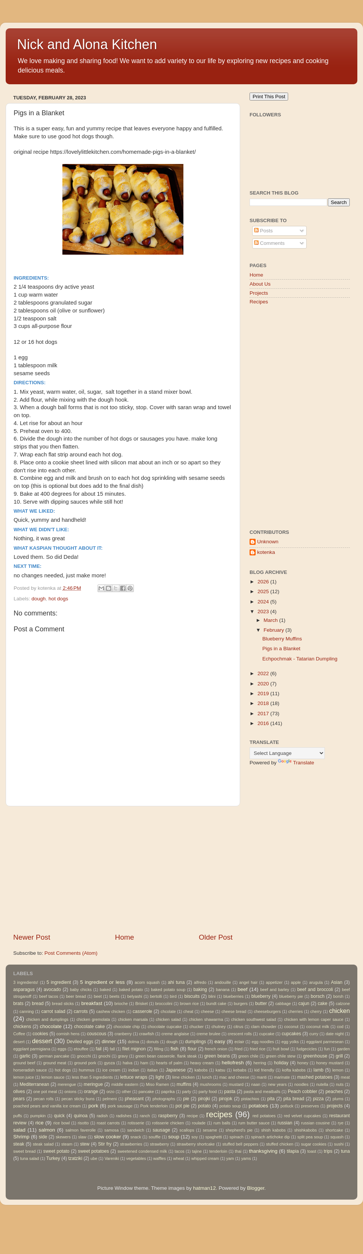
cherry (316, 1011)
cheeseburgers (267, 1011)
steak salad (43, 1144)
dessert (42, 1041)
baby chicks (81, 989)
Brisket (141, 1003)
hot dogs (58, 598)
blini (212, 996)
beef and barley (274, 989)
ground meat (54, 1063)
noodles (301, 1084)
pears (19, 1098)
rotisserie (136, 1123)
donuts (152, 1041)
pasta (230, 1091)
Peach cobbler (302, 1091)
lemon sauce (52, 1077)
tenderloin (218, 1151)
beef (242, 989)
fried (238, 1049)
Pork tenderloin (154, 1106)
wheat (178, 1158)
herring (259, 1063)
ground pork (85, 1063)
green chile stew (281, 1056)
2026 (264, 581)
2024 (264, 602)
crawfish (146, 1033)
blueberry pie (291, 996)
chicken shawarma (206, 1019)
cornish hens (67, 1033)
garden (343, 1049)
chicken (339, 1010)
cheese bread (234, 1011)
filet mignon (134, 1048)
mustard (236, 1084)
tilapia (293, 1151)
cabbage (283, 1003)
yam (230, 1158)
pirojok (226, 1098)
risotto (83, 1123)
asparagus (24, 989)
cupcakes (291, 1033)
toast (311, 1151)
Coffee (19, 1033)
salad (19, 1130)
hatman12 (204, 1188)
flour (192, 1048)
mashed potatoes (314, 1077)
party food (208, 1091)
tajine (197, 1151)
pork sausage (120, 1106)
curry (313, 1033)
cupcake (266, 1033)
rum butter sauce (254, 1123)
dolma (133, 1041)
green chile (248, 1056)
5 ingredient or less (102, 982)
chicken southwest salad (253, 1019)
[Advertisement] (123, 869)
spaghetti (213, 1137)
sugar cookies (313, 1144)
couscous (96, 1033)
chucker (196, 1026)
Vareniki (111, 1158)
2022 (264, 673)
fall (112, 1049)
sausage (161, 1130)
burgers (241, 1003)
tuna (345, 1151)
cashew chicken (110, 1011)
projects (335, 1106)
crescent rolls (240, 1033)
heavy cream (202, 1063)
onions (70, 1091)
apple (296, 982)
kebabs (240, 1070)
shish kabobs (273, 1130)
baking (200, 989)
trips (328, 1151)
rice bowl (61, 1123)
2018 (264, 703)
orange (91, 1091)
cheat (188, 1011)
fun (327, 1049)
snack (135, 1137)
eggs (61, 1049)
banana (223, 989)
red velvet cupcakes (302, 1115)
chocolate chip (126, 1026)
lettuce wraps (133, 1077)
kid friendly (264, 1070)
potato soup (230, 1106)
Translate (296, 762)
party (186, 1091)
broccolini (163, 1003)
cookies (40, 1033)
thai (238, 1151)
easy (219, 1041)
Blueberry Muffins (282, 639)
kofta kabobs (294, 1070)
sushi (338, 1144)
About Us (260, 284)
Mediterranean (34, 1084)
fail (99, 1048)
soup (173, 1137)
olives (19, 1091)
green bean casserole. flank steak (166, 1056)
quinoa (80, 1115)
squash (337, 1137)
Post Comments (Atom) (71, 953)
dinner (109, 1041)
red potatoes (264, 1115)
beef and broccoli (315, 989)
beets (114, 996)
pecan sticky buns (78, 1098)
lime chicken (183, 1077)
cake (322, 1003)
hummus (86, 1070)
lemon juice (23, 1077)
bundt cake (216, 1003)
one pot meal (45, 1091)
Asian (336, 982)
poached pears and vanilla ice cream (47, 1106)
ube (93, 1158)
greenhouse (315, 1056)
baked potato (131, 989)
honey (302, 1063)
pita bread (294, 1098)
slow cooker (107, 1137)
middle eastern (124, 1084)
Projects (259, 293)
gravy (123, 1056)
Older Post (216, 937)
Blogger (255, 1188)
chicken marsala (133, 1019)
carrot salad (53, 1011)
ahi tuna (176, 982)
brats (18, 1003)
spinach (237, 1137)
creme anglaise (175, 1033)
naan (255, 1084)
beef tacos (48, 996)
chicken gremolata (93, 1019)
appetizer (274, 982)
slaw (82, 1137)
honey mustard (329, 1063)
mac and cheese (234, 1077)
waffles (159, 1158)
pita (271, 1098)
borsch (317, 996)
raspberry (167, 1115)
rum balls (222, 1123)
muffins (184, 1084)
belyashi (134, 996)
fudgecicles (306, 1049)
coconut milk (317, 1026)
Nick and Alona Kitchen (87, 44)
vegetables (136, 1158)
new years (277, 1084)
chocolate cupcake (164, 1026)
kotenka (266, 552)
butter (261, 1003)
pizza (318, 1098)
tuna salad (29, 1158)
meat (345, 1077)
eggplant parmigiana (31, 1049)
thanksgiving (263, 1151)
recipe (192, 1115)
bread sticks (63, 1003)
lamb (318, 1070)
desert (19, 1041)
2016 (264, 723)
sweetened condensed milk (142, 1151)
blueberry (261, 996)
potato (204, 1106)
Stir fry (105, 1144)
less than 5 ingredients (92, 1077)
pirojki (204, 1098)
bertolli (156, 996)
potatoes (258, 1106)
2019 (264, 693)
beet (98, 996)
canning (27, 1011)
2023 (264, 611)
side (43, 1137)
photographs (163, 1098)
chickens (22, 1026)
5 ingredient (59, 982)
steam (66, 1144)
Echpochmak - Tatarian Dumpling (300, 659)
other (126, 1091)
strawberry (159, 1144)
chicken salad (168, 1019)
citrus (239, 1026)
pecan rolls (44, 1098)
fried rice (257, 1049)
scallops (187, 1130)
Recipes (259, 302)
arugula (316, 982)
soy (194, 1137)
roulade (199, 1123)
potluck (287, 1106)
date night (335, 1033)
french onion (216, 1049)
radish (102, 1115)
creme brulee (208, 1033)
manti (262, 1077)
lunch (207, 1077)
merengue (67, 1084)
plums (337, 1098)
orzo (110, 1091)
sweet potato (56, 1151)
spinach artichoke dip (270, 1137)
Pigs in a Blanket (281, 648)
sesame (210, 1130)
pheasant (134, 1098)
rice (39, 1123)
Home (124, 937)
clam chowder (263, 1026)
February (274, 630)
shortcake (334, 1130)
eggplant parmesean (325, 1041)
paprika (168, 1091)
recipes (219, 1114)
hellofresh (233, 1062)
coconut (291, 1026)
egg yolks (290, 1041)
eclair (239, 1041)
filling (158, 1049)
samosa (111, 1130)
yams (246, 1158)
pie (186, 1098)
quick (59, 1115)
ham (144, 1063)
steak (18, 1144)
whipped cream (205, 1158)
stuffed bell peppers (240, 1144)
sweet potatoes (93, 1151)
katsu (220, 1070)
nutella (322, 1084)
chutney (218, 1026)
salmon (47, 1130)
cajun (303, 1003)
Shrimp (21, 1137)
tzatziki (75, 1158)
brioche (121, 1003)
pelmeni (109, 1098)
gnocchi (84, 1056)
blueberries (233, 996)
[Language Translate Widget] (287, 753)
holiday (281, 1062)
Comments (269, 243)
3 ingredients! (25, 982)
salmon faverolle (80, 1130)
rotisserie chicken (168, 1123)
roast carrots (108, 1123)
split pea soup (310, 1137)
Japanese (176, 1070)
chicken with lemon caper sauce (313, 1019)
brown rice (189, 1003)
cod (340, 1026)
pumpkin (38, 1115)
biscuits (192, 996)
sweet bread (24, 1151)
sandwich (135, 1130)
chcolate (168, 1011)
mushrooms (210, 1084)
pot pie (182, 1106)
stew (85, 1144)
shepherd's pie (239, 1130)
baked (105, 989)
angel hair (248, 982)
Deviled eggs (80, 1041)
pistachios (250, 1098)
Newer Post (31, 937)
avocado (52, 989)
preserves (310, 1106)
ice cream (111, 1070)
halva (127, 1063)
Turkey (53, 1158)
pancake (146, 1091)
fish (174, 1048)
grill (339, 1056)
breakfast (91, 1003)
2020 (264, 684)
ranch (145, 1115)
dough (38, 598)
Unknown (267, 541)
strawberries (131, 1144)
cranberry (123, 1033)
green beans (217, 1056)
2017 (264, 713)
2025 (264, 591)
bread (37, 1003)
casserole (142, 1011)
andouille (223, 982)
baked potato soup (168, 989)
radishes (124, 1115)
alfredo (200, 982)
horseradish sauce (30, 1070)
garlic (24, 1056)
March (271, 620)
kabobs (201, 1070)
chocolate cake (89, 1026)
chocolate (51, 1026)
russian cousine (315, 1123)
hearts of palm (169, 1063)
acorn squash (147, 982)
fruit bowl (281, 1049)
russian (285, 1123)
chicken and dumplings (47, 1019)
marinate (282, 1077)
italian (152, 1070)
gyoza (109, 1063)
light (159, 1077)
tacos (180, 1151)
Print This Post (269, 96)
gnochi (104, 1056)
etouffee (81, 1049)
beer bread (76, 996)
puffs (17, 1115)
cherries (295, 1011)
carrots (81, 1011)
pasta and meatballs (262, 1091)
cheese (207, 1011)
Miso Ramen (157, 1084)
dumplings (195, 1041)
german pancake (54, 1056)
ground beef (24, 1063)
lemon (337, 1070)
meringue (93, 1084)
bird (173, 996)
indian (133, 1070)
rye (340, 1123)
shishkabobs (305, 1130)
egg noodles (262, 1041)
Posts (263, 230)
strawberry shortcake (196, 1144)
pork (93, 1106)
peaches (334, 1091)
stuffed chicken (279, 1144)
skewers (63, 1137)
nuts (339, 1084)
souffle (155, 1137)
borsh (338, 996)
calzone (343, 1003)
